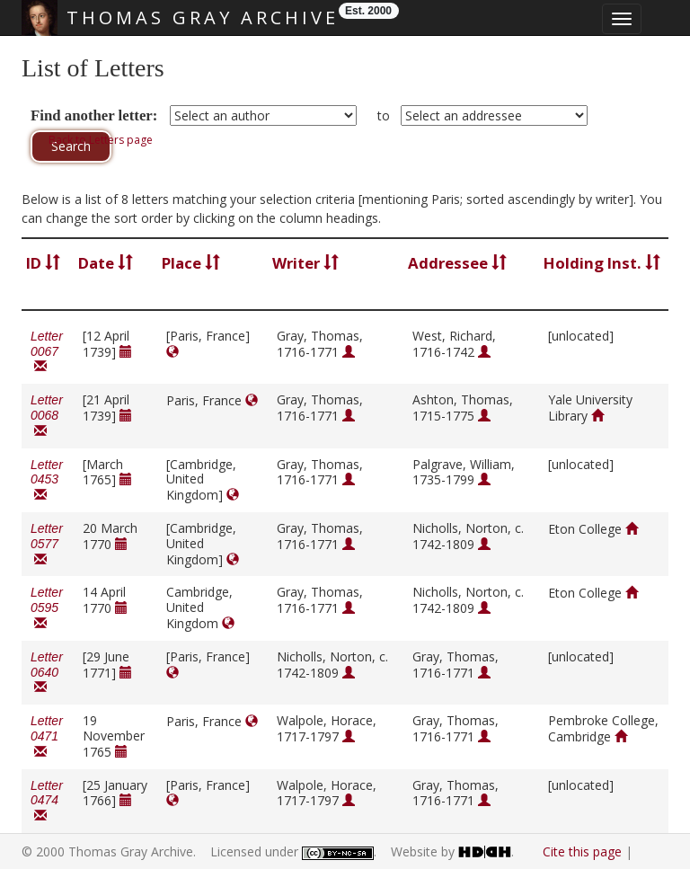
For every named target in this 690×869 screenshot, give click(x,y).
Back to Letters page (101, 139)
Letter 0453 (47, 480)
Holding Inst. (602, 263)
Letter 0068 (47, 416)
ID (43, 263)
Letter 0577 (47, 544)
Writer (305, 263)
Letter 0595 (47, 608)
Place (191, 263)
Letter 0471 (47, 736)
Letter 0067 (47, 352)
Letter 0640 (47, 673)
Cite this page (582, 851)
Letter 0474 (47, 801)
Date (105, 263)
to (383, 115)
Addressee (457, 263)
